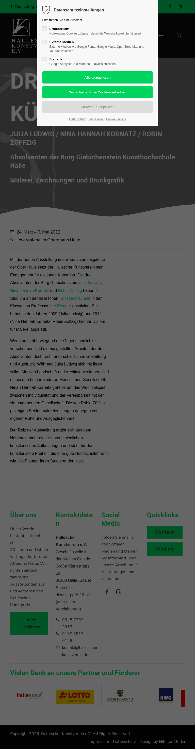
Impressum (96, 119)
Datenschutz (77, 119)
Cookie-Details (116, 119)
